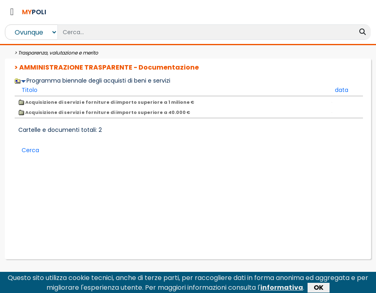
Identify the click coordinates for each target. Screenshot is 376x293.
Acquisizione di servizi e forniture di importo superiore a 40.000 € (104, 112)
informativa (281, 288)
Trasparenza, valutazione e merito (58, 52)
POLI (34, 12)
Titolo (29, 90)
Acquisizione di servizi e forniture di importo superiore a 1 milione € (106, 102)
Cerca (30, 150)
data (341, 90)
